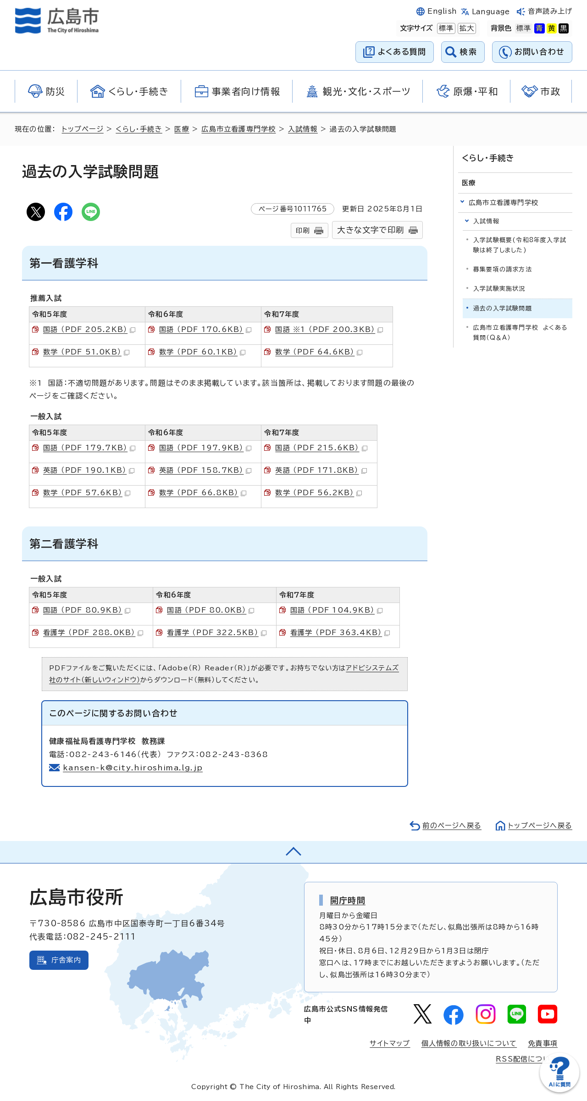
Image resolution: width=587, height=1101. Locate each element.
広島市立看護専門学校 (238, 129)
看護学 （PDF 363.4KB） (340, 632)
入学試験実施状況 (499, 289)
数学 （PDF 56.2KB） (318, 492)
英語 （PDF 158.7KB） (205, 470)
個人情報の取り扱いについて (469, 1043)
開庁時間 (347, 900)
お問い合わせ (540, 51)
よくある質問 (402, 51)
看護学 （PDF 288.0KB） (93, 632)
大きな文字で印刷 (370, 230)
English (442, 11)
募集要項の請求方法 (502, 269)
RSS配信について (527, 1059)
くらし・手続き (139, 129)
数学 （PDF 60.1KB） (202, 352)
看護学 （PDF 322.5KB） (216, 632)
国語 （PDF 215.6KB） (321, 447)
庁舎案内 (66, 960)
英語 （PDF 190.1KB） (88, 470)
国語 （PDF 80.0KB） (210, 610)
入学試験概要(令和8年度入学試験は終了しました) (519, 245)
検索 (468, 51)
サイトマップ (390, 1043)
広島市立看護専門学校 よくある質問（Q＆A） (520, 333)
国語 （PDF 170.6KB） (205, 329)
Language (491, 11)
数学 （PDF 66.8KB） (202, 492)
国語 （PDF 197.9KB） (205, 447)
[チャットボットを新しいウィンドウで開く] (559, 1090)
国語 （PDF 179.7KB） (89, 447)
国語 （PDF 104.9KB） (336, 610)
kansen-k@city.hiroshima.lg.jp (133, 767)
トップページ (83, 129)
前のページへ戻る (452, 825)
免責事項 (543, 1043)
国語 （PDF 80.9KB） (86, 610)
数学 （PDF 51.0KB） (86, 352)
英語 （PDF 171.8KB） (320, 470)
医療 (181, 129)
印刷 (303, 230)
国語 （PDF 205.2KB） (89, 329)
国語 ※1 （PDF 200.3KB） (329, 329)
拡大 (466, 28)
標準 (445, 28)
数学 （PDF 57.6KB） (86, 492)
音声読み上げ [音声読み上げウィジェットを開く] (550, 11)
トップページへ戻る (540, 825)
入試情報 (303, 129)
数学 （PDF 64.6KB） (318, 352)
